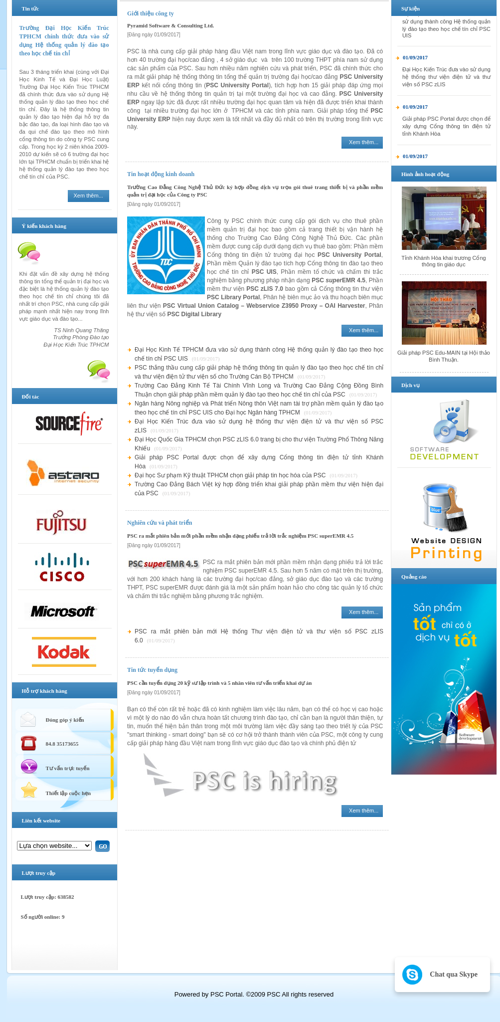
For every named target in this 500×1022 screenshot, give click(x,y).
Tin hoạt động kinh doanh (160, 174)
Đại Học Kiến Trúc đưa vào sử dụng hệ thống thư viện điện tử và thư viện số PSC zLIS (446, 83)
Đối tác (30, 397)
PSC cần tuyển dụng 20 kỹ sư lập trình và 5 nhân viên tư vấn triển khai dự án (219, 683)
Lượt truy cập (39, 873)
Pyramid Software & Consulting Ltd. (170, 25)
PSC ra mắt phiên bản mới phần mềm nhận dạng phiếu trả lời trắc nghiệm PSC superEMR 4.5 (240, 536)
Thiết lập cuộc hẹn (68, 793)
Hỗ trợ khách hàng (44, 691)
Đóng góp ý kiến (65, 720)
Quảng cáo (414, 577)
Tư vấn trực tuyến (68, 768)
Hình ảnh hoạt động (425, 174)
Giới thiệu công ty (150, 13)
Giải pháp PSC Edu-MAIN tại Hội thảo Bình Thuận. (443, 356)
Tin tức (30, 8)
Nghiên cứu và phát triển (159, 522)
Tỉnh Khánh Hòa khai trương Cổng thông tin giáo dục (443, 261)
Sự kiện (410, 8)
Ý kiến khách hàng (44, 226)
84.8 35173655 (62, 744)
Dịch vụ (410, 385)
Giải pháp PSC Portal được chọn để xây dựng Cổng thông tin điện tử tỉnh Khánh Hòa (446, 132)
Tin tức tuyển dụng (152, 669)
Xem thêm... (88, 196)
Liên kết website (41, 820)
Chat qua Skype (454, 974)
